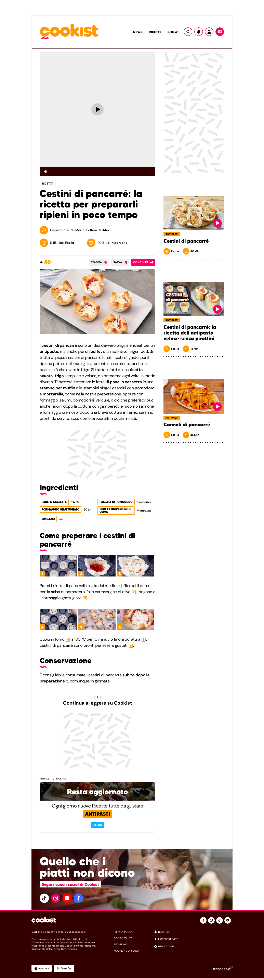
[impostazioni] (193, 946)
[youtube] (67, 898)
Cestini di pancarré (186, 241)
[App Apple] (41, 968)
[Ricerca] (188, 31)
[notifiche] (193, 932)
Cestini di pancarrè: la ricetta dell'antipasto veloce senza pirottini (189, 332)
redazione (120, 944)
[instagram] (55, 898)
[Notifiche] (198, 31)
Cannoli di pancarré (186, 424)
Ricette (155, 32)
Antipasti (45, 778)
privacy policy (123, 932)
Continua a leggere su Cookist (97, 703)
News (138, 32)
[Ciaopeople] (223, 968)
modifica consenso (126, 950)
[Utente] (209, 31)
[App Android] (64, 968)
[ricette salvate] (193, 939)
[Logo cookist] (69, 32)
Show (173, 32)
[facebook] (78, 898)
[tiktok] (44, 898)
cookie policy (123, 938)
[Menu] (219, 31)
